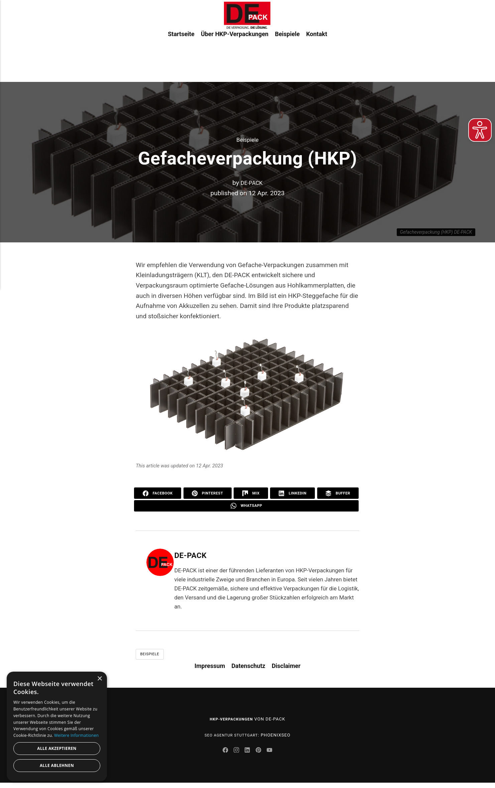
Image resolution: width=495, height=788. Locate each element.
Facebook (158, 493)
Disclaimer (286, 668)
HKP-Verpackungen (231, 722)
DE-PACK (251, 183)
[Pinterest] (261, 756)
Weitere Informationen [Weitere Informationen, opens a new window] (76, 735)
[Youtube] (273, 756)
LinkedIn (292, 493)
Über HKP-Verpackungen (234, 56)
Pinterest (208, 493)
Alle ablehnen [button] (57, 765)
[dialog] (57, 726)
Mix (251, 493)
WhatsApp (246, 507)
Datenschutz (248, 668)
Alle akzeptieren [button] (57, 748)
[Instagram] (235, 756)
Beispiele (287, 56)
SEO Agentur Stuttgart (231, 738)
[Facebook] (222, 756)
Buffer (338, 493)
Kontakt (316, 56)
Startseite (181, 56)
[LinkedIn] (248, 756)
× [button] (99, 678)
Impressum (210, 668)
